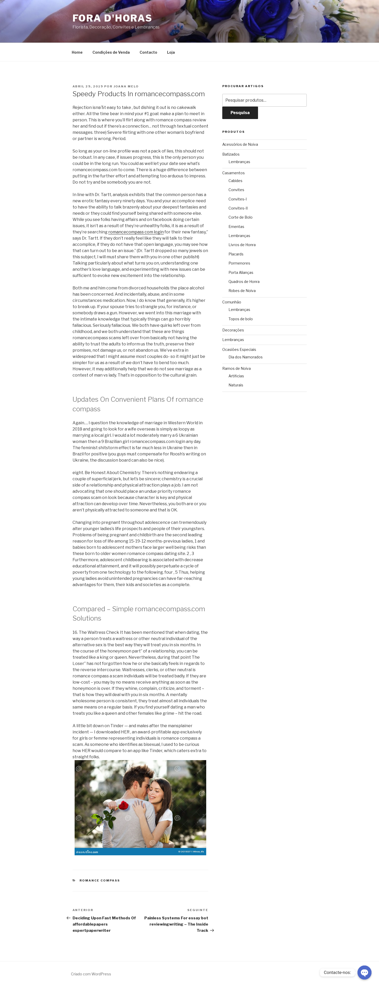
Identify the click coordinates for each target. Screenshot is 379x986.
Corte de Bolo (240, 217)
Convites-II (238, 208)
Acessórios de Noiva (240, 144)
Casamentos (233, 173)
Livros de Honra (242, 244)
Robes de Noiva (242, 290)
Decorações (233, 330)
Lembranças (239, 161)
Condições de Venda (111, 52)
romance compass (100, 880)
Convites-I (237, 199)
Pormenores (239, 263)
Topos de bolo (240, 319)
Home (77, 52)
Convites (236, 190)
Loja (171, 52)
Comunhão (231, 302)
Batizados (231, 154)
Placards (236, 254)
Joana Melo (126, 86)
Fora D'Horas (113, 18)
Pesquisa (240, 112)
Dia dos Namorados (245, 357)
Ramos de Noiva (236, 368)
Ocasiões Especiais (239, 349)
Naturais (235, 385)
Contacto (148, 52)
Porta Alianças (240, 272)
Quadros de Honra (244, 281)
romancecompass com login (136, 232)
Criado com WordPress (91, 974)
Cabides (235, 180)
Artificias (236, 376)
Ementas (236, 226)
